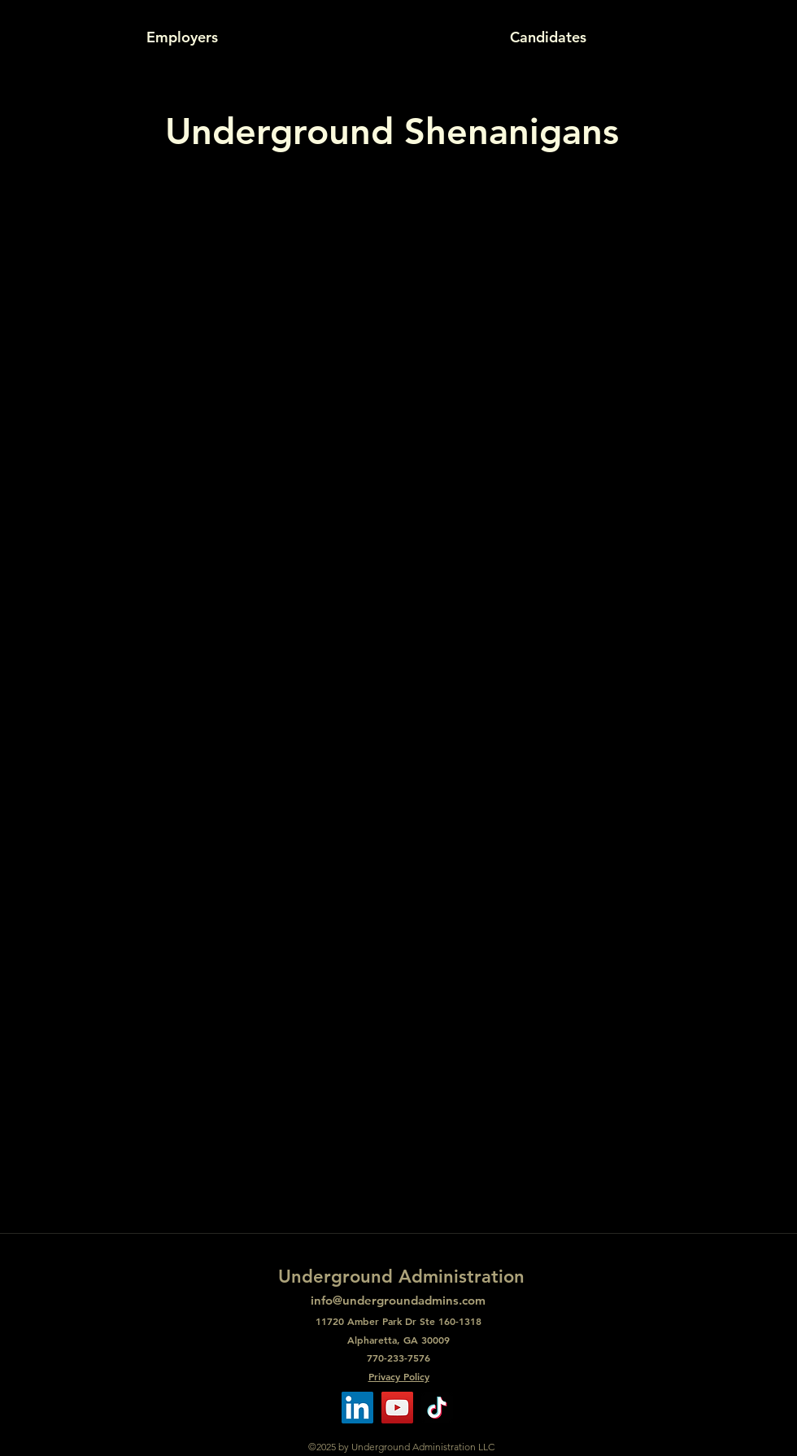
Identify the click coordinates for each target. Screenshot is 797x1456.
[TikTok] (437, 1407)
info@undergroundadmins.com (398, 1300)
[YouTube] (397, 1407)
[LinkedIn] (357, 1407)
